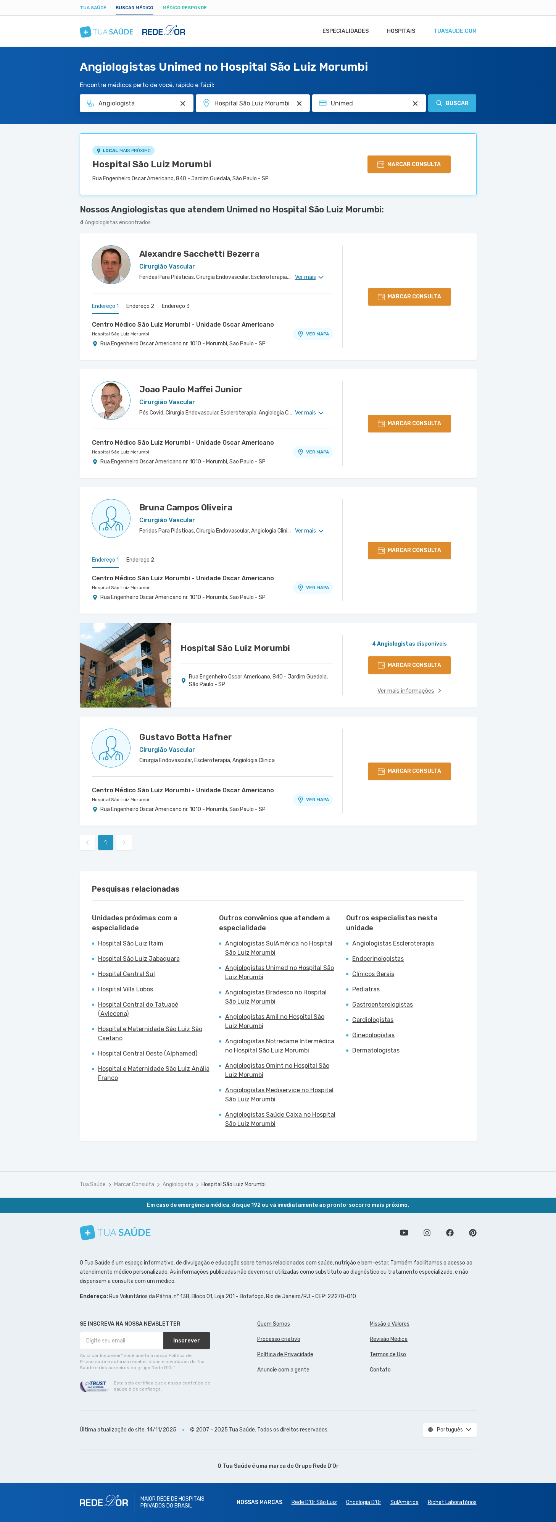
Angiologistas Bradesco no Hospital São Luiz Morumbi (276, 997)
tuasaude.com (454, 31)
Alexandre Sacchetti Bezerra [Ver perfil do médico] (199, 254)
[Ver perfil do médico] (111, 265)
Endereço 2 (140, 306)
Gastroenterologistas (382, 1004)
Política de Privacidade (285, 1354)
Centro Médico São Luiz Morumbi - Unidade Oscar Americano (183, 324)
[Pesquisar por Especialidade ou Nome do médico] (182, 103)
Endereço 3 (176, 306)
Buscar (452, 103)
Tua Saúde (93, 7)
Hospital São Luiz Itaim (130, 943)
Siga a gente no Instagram (427, 1233)
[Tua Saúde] (115, 1232)
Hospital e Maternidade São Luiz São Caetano (150, 1033)
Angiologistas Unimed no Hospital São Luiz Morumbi (279, 972)
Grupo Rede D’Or (317, 1466)
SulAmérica (404, 1502)
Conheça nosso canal (404, 1233)
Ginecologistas (373, 1035)
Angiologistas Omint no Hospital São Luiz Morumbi (277, 1070)
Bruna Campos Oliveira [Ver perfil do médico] (185, 507)
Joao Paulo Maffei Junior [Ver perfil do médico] (190, 389)
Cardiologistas (372, 1019)
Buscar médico (134, 7)
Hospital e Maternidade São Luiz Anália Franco (154, 1073)
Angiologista (178, 1184)
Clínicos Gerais (373, 974)
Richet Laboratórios (452, 1502)
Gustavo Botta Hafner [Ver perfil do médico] (185, 737)
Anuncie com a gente (283, 1370)
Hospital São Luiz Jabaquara (139, 958)
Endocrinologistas (378, 958)
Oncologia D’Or (363, 1502)
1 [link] (105, 842)
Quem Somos (273, 1324)
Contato (380, 1370)
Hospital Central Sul (126, 974)
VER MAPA (313, 334)
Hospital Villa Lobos (125, 989)
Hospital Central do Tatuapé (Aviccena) (138, 1009)
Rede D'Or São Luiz (314, 1502)
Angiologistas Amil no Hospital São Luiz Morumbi (274, 1021)
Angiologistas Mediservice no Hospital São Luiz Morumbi (279, 1094)
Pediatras (366, 989)
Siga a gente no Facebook (450, 1233)
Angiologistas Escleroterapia (393, 943)
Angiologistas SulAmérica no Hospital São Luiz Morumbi (278, 948)
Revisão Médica (389, 1339)
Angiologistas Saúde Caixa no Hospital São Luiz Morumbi (280, 1119)
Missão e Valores (389, 1324)
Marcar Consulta (134, 1184)
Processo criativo (278, 1339)
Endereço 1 (105, 306)
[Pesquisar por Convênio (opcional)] (415, 103)
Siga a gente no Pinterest (473, 1233)
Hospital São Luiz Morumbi (151, 164)
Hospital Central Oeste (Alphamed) (147, 1053)
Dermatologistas (376, 1050)
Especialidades (342, 31)
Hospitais (399, 31)
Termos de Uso (388, 1354)
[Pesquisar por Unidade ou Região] (299, 103)
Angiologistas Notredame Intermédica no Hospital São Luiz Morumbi (279, 1046)
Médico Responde (185, 7)
